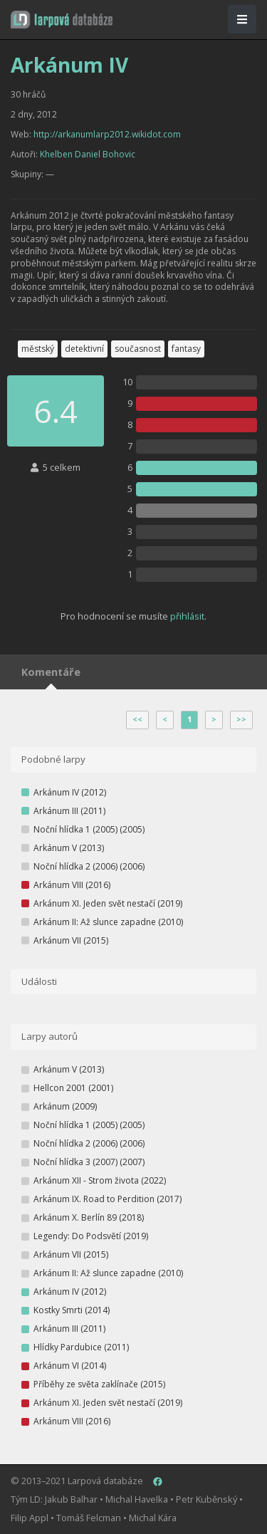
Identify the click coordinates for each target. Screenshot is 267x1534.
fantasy (186, 349)
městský (37, 349)
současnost (138, 349)
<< (137, 719)
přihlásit (187, 616)
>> (241, 719)
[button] (61, 19)
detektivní (84, 349)
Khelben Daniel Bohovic (87, 154)
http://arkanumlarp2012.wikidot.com (107, 134)
